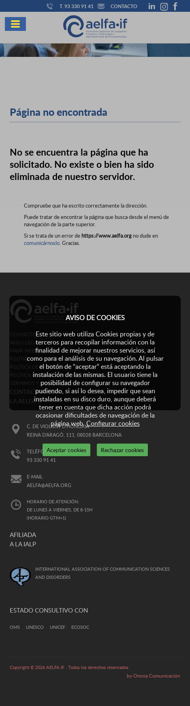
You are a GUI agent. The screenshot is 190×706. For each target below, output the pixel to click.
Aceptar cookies (66, 450)
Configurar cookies (113, 423)
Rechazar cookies (122, 450)
